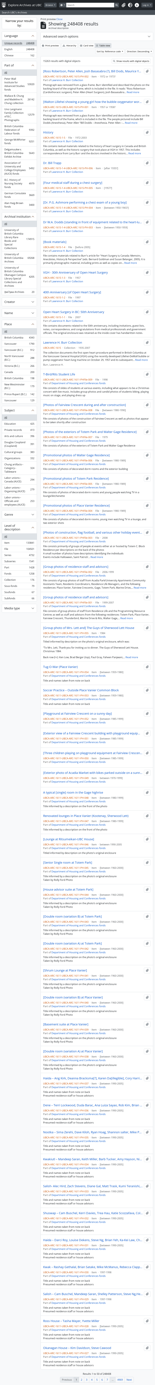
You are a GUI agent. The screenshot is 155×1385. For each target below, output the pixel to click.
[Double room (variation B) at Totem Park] (72, 916)
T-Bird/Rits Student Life (59, 374)
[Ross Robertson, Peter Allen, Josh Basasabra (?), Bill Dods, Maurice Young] (93, 71)
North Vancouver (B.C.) (19, 357)
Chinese (19, 56)
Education (19, 424)
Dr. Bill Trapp (52, 163)
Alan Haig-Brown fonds (19, 204)
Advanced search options (60, 36)
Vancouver (19, 344)
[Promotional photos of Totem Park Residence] (76, 478)
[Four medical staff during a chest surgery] (72, 183)
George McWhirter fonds (19, 141)
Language (11, 36)
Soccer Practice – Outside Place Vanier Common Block (81, 690)
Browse (50, 5)
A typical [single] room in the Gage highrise (73, 792)
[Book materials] (54, 242)
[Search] (90, 5)
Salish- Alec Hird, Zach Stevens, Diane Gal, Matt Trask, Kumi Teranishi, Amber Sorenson (93, 1186)
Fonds (19, 574)
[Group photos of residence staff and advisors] (75, 567)
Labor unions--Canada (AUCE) (19, 479)
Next (129, 1379)
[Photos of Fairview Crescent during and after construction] (84, 405)
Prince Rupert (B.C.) (19, 394)
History (48, 132)
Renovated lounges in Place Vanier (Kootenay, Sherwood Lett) (86, 816)
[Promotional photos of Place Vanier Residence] (76, 505)
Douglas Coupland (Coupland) (19, 444)
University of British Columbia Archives (19, 258)
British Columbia (19, 338)
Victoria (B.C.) (19, 366)
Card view (86, 45)
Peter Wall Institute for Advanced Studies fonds (19, 84)
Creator (9, 302)
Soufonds (19, 592)
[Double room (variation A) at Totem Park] (72, 943)
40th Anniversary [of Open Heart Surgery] (72, 292)
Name (8, 313)
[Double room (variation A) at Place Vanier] (73, 1051)
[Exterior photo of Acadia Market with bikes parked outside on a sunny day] (93, 773)
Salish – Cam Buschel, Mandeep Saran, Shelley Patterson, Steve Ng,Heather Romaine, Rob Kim (93, 1294)
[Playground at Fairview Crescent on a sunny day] (77, 713)
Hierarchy (69, 45)
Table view (103, 45)
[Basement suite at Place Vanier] (65, 1024)
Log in (146, 5)
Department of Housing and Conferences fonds (78, 383)
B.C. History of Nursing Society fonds (19, 183)
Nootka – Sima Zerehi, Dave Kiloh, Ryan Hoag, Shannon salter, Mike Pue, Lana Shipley (93, 1132)
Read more (133, 92)
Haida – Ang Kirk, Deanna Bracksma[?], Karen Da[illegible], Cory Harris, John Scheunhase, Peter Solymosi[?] (93, 1078)
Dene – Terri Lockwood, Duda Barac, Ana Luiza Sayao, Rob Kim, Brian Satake (93, 1105)
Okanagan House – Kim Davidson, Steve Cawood (77, 1348)
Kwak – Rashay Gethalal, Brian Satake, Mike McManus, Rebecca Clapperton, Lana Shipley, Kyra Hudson (93, 1267)
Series (19, 555)
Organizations (19, 458)
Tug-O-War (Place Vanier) (60, 667)
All (5, 72)
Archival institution (17, 217)
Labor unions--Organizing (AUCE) (19, 489)
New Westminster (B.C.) (19, 386)
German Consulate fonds (19, 195)
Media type (12, 608)
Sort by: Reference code (109, 51)
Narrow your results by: (19, 23)
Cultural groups (19, 452)
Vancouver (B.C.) (19, 350)
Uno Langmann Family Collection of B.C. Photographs (19, 115)
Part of (9, 65)
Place (8, 324)
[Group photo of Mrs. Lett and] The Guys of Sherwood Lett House (88, 628)
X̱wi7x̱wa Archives (19, 292)
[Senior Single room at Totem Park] (67, 862)
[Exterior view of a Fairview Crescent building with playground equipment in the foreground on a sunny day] (93, 733)
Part (19, 568)
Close (59, 19)
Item (19, 543)
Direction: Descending (138, 51)
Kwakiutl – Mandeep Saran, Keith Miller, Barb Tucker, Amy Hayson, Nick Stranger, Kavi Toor (93, 1159)
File (19, 549)
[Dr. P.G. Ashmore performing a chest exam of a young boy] (85, 202)
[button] (123, 5)
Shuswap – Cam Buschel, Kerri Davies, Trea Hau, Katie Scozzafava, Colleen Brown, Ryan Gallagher (93, 1213)
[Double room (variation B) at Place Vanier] (73, 997)
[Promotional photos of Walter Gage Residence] (76, 455)
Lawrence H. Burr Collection (67, 80)
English (19, 49)
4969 (120, 1379)
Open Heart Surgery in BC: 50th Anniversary (73, 312)
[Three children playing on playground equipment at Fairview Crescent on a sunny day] (93, 753)
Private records (19, 430)
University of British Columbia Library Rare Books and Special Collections (19, 239)
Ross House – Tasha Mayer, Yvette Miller (71, 1321)
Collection (19, 580)
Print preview (50, 45)
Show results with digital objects (131, 61)
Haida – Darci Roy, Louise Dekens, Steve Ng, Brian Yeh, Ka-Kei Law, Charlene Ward (93, 1240)
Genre (8, 514)
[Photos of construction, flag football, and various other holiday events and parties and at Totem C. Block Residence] (93, 532)
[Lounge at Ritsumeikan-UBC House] (68, 839)
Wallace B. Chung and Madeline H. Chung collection (19, 99)
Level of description (12, 527)
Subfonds (19, 599)
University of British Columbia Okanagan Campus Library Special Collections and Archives (19, 276)
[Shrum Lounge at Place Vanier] (65, 970)
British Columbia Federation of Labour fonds (19, 130)
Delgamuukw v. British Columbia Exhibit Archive (19, 153)
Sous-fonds (19, 586)
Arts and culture (19, 436)
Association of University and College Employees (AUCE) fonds (19, 168)
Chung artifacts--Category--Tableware (19, 468)
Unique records (19, 43)
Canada (19, 372)
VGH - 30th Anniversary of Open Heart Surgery (75, 272)
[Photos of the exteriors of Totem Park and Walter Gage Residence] (90, 432)
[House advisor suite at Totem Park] (68, 889)
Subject (9, 410)
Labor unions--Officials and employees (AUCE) (19, 501)
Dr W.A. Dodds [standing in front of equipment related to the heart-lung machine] (93, 222)
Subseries (19, 561)
